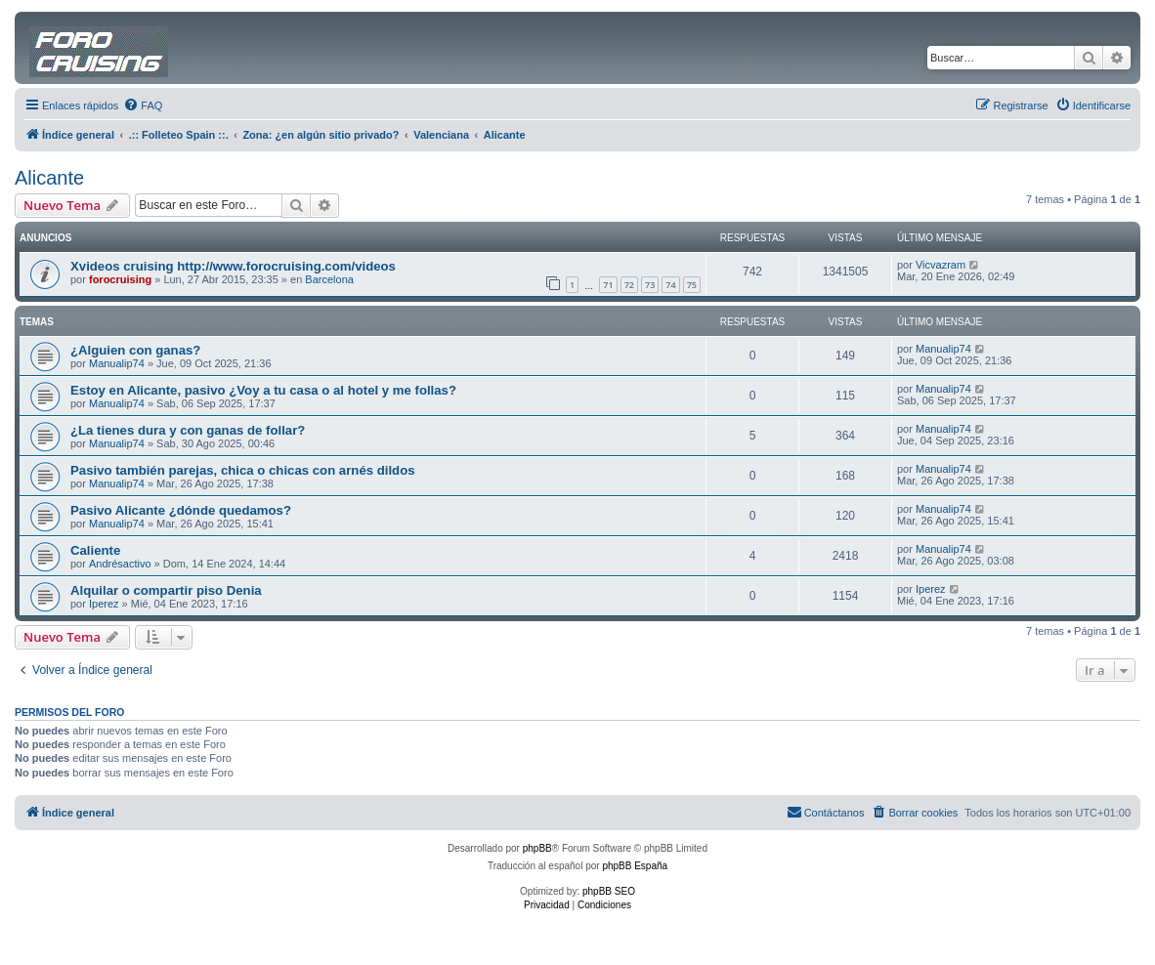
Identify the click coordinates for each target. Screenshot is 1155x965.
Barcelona (329, 279)
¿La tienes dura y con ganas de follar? (187, 430)
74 (670, 284)
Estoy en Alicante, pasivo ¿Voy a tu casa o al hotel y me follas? (263, 390)
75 (692, 284)
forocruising (120, 279)
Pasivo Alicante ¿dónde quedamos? (180, 510)
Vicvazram (940, 265)
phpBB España (634, 865)
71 (608, 284)
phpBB (537, 848)
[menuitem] (142, 105)
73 (650, 284)
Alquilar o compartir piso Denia (166, 590)
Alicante (49, 178)
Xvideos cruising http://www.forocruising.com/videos (233, 266)
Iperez (104, 603)
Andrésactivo (120, 563)
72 (629, 284)
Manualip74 (117, 363)
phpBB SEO (608, 891)
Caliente (95, 550)
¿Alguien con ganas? (135, 350)
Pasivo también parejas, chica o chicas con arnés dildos (242, 470)
